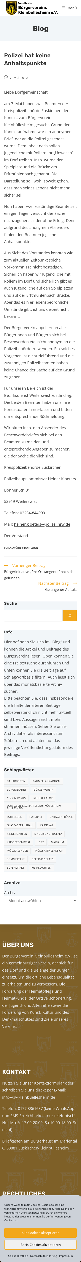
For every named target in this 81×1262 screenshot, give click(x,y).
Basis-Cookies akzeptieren (41, 1244)
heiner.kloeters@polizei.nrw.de (42, 524)
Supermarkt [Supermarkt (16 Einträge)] (15, 867)
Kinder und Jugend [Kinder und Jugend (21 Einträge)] (48, 834)
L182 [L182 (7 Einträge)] (41, 842)
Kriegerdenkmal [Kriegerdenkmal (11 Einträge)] (19, 842)
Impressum (66, 1256)
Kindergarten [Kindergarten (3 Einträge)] (17, 834)
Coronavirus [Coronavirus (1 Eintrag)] (16, 798)
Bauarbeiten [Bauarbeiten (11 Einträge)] (16, 781)
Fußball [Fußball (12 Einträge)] (35, 817)
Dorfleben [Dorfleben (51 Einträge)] (14, 817)
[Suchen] (70, 615)
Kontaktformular (49, 1083)
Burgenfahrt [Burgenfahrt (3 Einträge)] (16, 790)
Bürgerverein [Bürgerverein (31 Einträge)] (43, 790)
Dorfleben (31, 547)
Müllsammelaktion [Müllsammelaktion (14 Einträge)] (49, 851)
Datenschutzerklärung (43, 1256)
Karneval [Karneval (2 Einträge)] (46, 825)
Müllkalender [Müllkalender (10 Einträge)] (17, 851)
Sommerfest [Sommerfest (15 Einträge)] (16, 859)
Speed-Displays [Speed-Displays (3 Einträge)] (43, 859)
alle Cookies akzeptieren (40, 1233)
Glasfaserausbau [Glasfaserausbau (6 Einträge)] (20, 825)
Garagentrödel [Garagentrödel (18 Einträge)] (61, 817)
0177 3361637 (30, 1108)
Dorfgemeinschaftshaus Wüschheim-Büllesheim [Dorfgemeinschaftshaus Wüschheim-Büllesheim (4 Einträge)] (34, 807)
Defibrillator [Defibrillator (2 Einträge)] (42, 798)
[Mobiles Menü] (69, 8)
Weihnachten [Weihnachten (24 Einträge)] (41, 867)
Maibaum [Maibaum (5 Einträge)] (57, 842)
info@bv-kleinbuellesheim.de (28, 1097)
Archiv (9, 892)
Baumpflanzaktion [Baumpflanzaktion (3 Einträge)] (46, 781)
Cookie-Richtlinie (18, 1256)
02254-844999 (32, 512)
